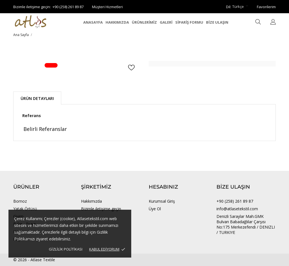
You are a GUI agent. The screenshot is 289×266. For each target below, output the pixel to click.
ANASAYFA (93, 22)
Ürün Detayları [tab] (37, 98)
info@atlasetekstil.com (237, 208)
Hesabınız (163, 187)
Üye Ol (155, 208)
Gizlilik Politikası (65, 249)
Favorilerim (266, 6)
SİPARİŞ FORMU (189, 22)
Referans (31, 115)
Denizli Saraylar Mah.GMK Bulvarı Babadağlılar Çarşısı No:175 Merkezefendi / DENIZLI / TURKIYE (245, 224)
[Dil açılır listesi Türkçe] (240, 7)
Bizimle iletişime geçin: (32, 6)
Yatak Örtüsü (25, 208)
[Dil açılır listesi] (273, 22)
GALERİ (166, 22)
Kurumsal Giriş (162, 201)
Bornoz (20, 201)
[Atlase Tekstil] (38, 22)
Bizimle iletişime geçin (101, 208)
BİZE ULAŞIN (217, 22)
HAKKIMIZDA (117, 22)
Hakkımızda (91, 201)
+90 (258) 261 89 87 (68, 6)
